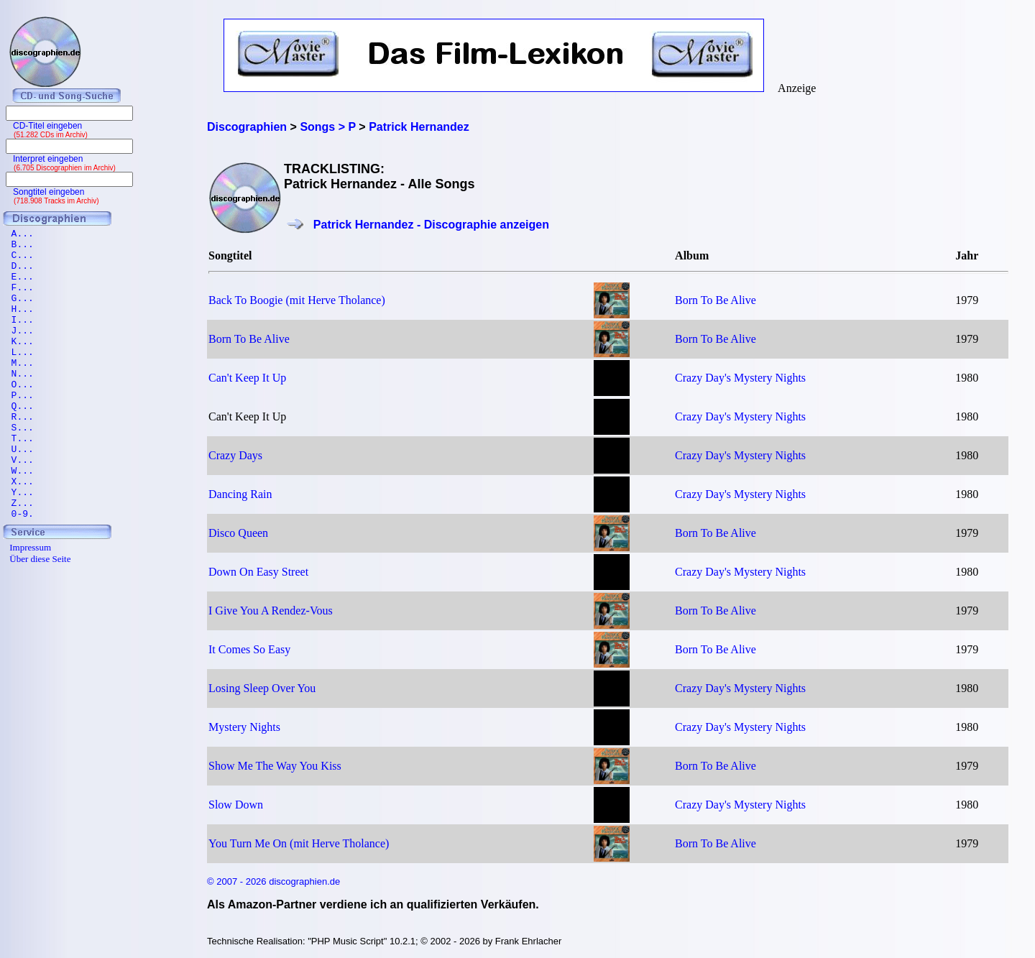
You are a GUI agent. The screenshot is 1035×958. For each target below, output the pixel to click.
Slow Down (235, 804)
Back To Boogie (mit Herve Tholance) (296, 300)
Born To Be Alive (715, 300)
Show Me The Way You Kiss (274, 766)
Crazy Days (235, 455)
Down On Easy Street (258, 572)
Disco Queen (238, 533)
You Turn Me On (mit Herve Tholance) (298, 843)
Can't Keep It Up (247, 378)
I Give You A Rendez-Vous (270, 610)
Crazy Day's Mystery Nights (740, 378)
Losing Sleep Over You (262, 688)
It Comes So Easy (249, 649)
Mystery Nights (244, 727)
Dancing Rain (240, 494)
